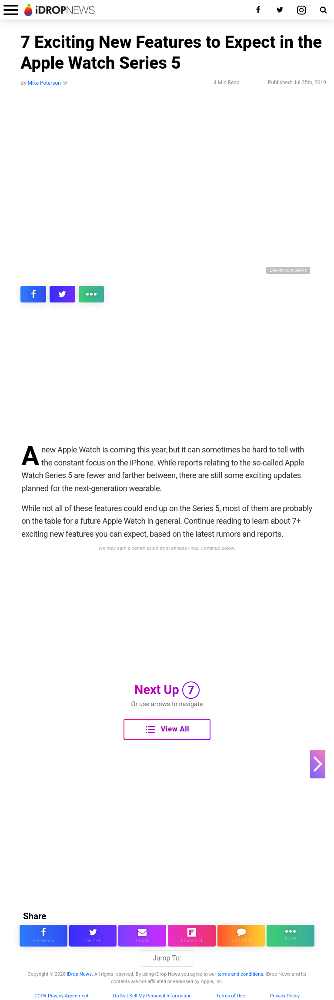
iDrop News (79, 974)
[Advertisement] (167, 379)
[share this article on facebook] (33, 294)
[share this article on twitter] (62, 294)
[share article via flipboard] (192, 936)
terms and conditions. (240, 974)
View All (167, 729)
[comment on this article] (241, 936)
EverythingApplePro (288, 270)
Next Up (167, 690)
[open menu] (11, 10)
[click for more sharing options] (91, 294)
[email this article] (142, 936)
